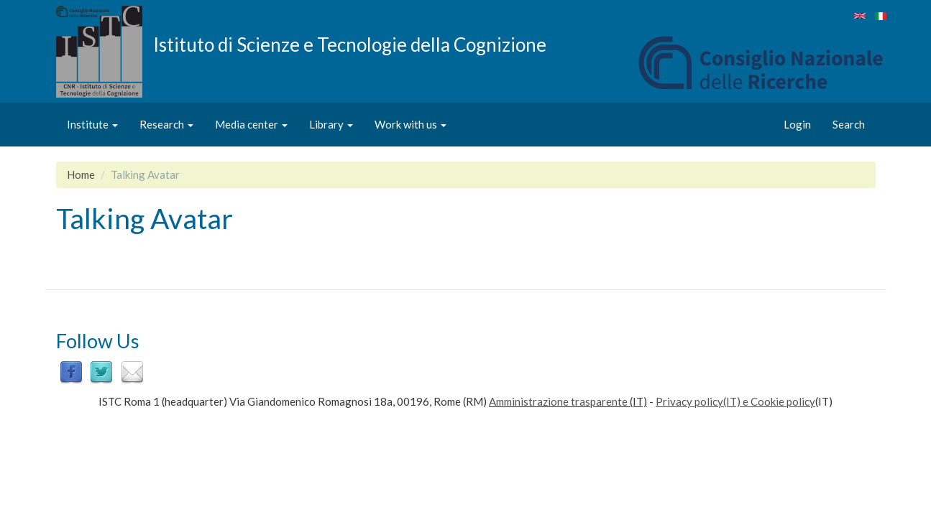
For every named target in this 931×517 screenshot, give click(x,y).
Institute (92, 124)
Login (797, 124)
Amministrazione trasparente (558, 401)
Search (849, 124)
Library (331, 124)
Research (166, 124)
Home (81, 174)
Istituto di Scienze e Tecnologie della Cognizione (349, 43)
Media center (251, 124)
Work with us (410, 124)
